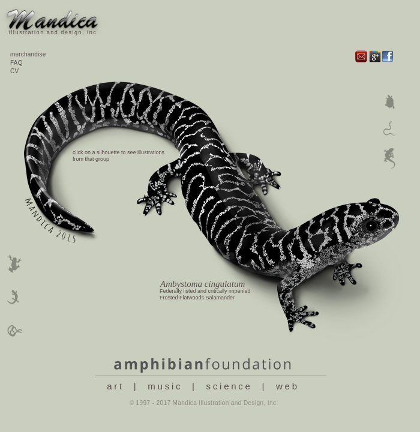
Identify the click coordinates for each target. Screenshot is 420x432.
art (115, 386)
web (287, 386)
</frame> (215, 230)
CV (14, 71)
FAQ (16, 62)
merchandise (28, 54)
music (165, 386)
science (229, 386)
